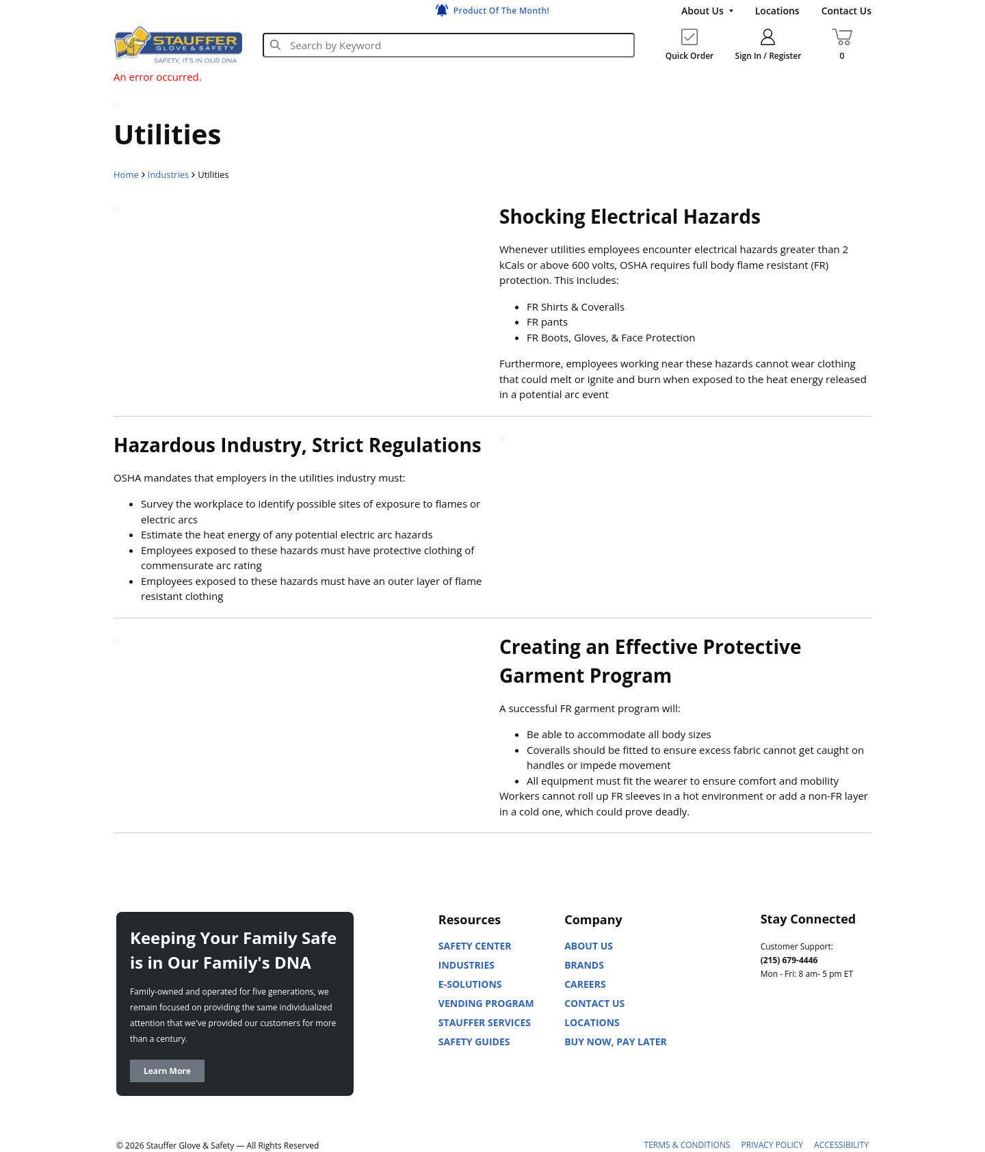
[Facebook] (832, 1035)
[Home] (178, 44)
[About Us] (707, 10)
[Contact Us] (846, 10)
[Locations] (777, 10)
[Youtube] (802, 1035)
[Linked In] (772, 1035)
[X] (772, 1069)
